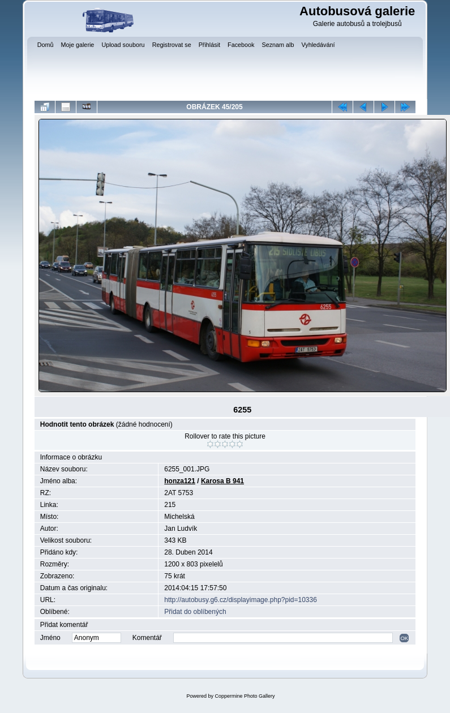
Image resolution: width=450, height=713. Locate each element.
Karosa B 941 (222, 481)
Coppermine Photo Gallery (245, 696)
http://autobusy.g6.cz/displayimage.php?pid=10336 (240, 600)
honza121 (179, 481)
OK (404, 638)
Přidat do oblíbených (195, 612)
